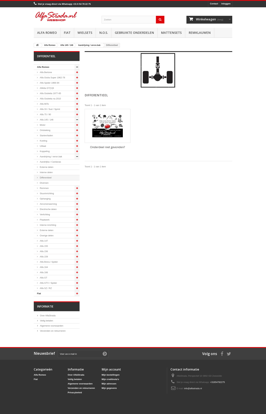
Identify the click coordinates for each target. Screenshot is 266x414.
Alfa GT (43, 277)
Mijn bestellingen (110, 375)
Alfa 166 (43, 272)
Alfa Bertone (45, 72)
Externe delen (46, 167)
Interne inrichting (47, 225)
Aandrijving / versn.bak (50, 156)
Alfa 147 (43, 241)
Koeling (43, 140)
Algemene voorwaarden (51, 325)
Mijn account (111, 369)
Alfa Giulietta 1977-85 (50, 93)
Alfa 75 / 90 (45, 114)
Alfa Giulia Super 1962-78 (52, 77)
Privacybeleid (75, 392)
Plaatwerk (44, 219)
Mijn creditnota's (110, 379)
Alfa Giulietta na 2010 (50, 98)
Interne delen (46, 172)
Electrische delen (48, 209)
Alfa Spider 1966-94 (49, 83)
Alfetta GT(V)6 (46, 88)
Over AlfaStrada (47, 315)
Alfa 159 (43, 256)
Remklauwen (200, 33)
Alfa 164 (43, 267)
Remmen (44, 188)
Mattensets (171, 33)
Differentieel (45, 177)
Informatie (45, 306)
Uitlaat (42, 146)
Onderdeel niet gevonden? (107, 147)
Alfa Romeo (47, 33)
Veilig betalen (46, 320)
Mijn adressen (109, 383)
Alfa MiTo (44, 104)
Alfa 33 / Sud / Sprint (49, 109)
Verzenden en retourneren (52, 331)
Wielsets (85, 33)
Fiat (67, 33)
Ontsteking (44, 130)
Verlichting (44, 214)
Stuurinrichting (46, 193)
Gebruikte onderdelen (134, 33)
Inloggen (226, 3)
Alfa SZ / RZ (45, 288)
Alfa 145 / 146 (46, 119)
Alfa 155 (43, 246)
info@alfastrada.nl (193, 388)
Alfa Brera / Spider (48, 262)
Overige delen (46, 235)
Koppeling (44, 151)
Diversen (44, 183)
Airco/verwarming (48, 204)
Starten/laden (46, 135)
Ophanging (45, 198)
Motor (42, 125)
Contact (214, 3)
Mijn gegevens (109, 388)
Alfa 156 (43, 251)
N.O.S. (103, 33)
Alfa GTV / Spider (48, 283)
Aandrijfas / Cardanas (50, 162)
